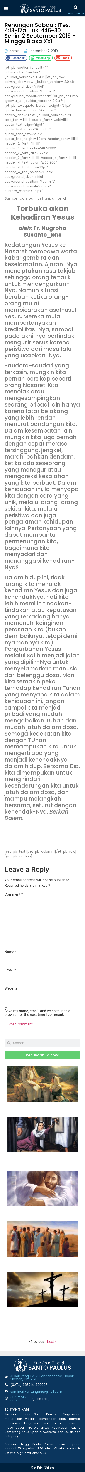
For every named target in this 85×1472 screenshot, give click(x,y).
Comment (14, 894)
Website (11, 988)
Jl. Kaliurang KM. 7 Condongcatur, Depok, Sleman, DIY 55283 (42, 1377)
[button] (6, 8)
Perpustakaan (76, 13)
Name (11, 952)
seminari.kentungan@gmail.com (36, 1391)
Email (10, 970)
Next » (51, 1341)
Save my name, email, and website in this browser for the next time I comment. (37, 1012)
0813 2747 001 (18, 1399)
